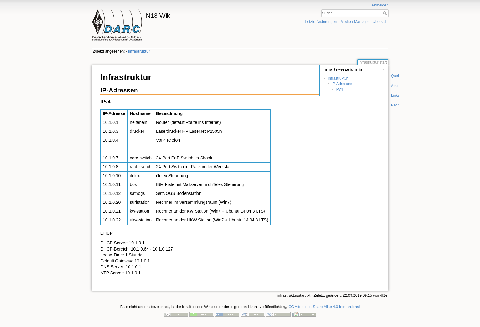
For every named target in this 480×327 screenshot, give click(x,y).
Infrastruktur (338, 78)
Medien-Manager (354, 22)
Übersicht (380, 22)
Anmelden (380, 5)
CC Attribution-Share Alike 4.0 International (324, 307)
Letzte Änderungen (321, 22)
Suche (385, 13)
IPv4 (339, 89)
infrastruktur (139, 51)
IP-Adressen (342, 84)
